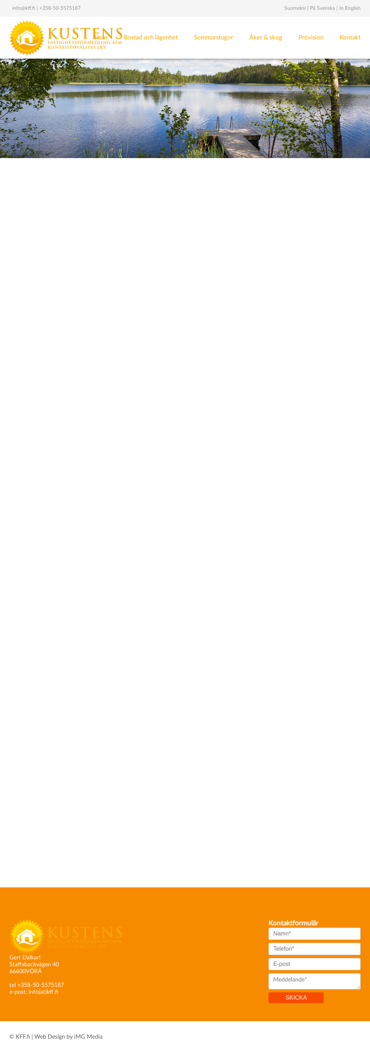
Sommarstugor (213, 37)
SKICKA (296, 997)
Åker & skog (265, 37)
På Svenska (322, 8)
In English (350, 8)
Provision (310, 37)
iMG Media (88, 1037)
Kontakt (350, 37)
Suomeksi (295, 8)
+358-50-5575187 (60, 8)
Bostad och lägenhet (151, 37)
